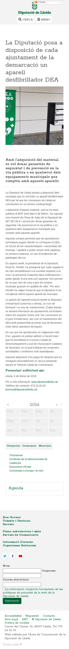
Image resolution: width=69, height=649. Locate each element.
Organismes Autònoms (19, 545)
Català (40, 2)
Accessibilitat (13, 616)
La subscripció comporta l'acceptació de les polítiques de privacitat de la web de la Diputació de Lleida (33, 592)
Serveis (8, 524)
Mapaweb (32, 616)
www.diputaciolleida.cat (44, 381)
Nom (6, 565)
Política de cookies (17, 623)
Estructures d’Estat (20, 466)
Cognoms (49, 570)
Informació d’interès (18, 542)
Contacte (49, 616)
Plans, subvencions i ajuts (22, 531)
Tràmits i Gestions (16, 521)
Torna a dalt (12, 644)
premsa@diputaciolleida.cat (21, 389)
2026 (34, 404)
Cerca (25, 19)
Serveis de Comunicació (20, 535)
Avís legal (11, 619)
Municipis (45, 445)
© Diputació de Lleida (46, 619)
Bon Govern (12, 517)
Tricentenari (16, 455)
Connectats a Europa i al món (26, 470)
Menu (43, 19)
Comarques (29, 445)
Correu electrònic (16, 579)
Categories (13, 445)
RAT (25, 619)
